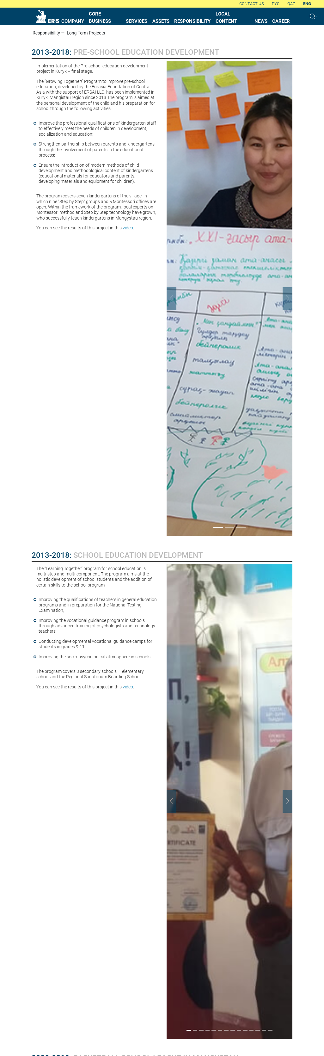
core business (100, 17)
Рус (275, 3)
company (72, 21)
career (281, 21)
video (128, 228)
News (260, 21)
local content (226, 17)
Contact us (251, 3)
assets (160, 21)
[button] (176, 298)
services (136, 21)
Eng (307, 3)
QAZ (291, 3)
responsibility (192, 21)
